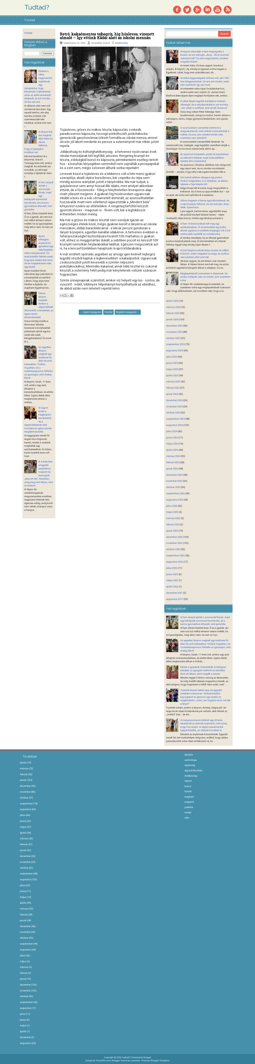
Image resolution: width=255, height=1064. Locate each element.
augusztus (27, 809)
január (24, 780)
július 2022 (171, 568)
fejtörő (188, 781)
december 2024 (174, 400)
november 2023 (174, 481)
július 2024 (171, 431)
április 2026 (172, 300)
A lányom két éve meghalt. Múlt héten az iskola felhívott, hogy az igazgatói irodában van (38, 142)
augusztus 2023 (174, 499)
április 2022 (172, 586)
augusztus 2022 (174, 561)
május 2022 (172, 580)
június (24, 821)
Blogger (147, 1057)
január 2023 (172, 530)
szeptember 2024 (175, 418)
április (24, 762)
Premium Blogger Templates (155, 1060)
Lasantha (135, 1060)
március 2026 (173, 307)
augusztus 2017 (174, 599)
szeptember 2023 (175, 493)
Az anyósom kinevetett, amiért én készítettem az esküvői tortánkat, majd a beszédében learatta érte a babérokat (204, 157)
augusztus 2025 (174, 350)
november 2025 (174, 332)
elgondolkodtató (194, 770)
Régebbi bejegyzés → (127, 312)
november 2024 (174, 406)
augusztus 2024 (174, 425)
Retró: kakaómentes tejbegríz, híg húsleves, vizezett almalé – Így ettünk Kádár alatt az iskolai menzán (107, 36)
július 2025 (171, 356)
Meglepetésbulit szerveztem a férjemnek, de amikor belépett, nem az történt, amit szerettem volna (205, 277)
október (25, 797)
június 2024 (172, 437)
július (24, 815)
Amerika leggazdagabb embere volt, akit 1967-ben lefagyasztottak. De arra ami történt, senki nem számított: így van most (205, 81)
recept (188, 812)
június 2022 (172, 574)
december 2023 (174, 474)
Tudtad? (36, 7)
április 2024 (172, 449)
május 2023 (172, 512)
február (25, 774)
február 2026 (173, 313)
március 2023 (173, 518)
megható (189, 796)
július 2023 (171, 506)
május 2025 (172, 369)
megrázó (189, 802)
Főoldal (29, 20)
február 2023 (173, 524)
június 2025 (172, 363)
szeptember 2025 (175, 344)
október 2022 (173, 549)
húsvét (188, 791)
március (25, 768)
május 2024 (172, 443)
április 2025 (172, 375)
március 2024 (173, 456)
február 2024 (173, 462)
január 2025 (172, 394)
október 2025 (173, 338)
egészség (190, 765)
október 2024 (173, 412)
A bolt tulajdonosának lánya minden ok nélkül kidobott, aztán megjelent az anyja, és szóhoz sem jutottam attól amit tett (204, 254)
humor (188, 786)
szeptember (28, 803)
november (27, 791)
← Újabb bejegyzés (90, 312)
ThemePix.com (103, 1060)
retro (187, 817)
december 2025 (174, 325)
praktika (189, 807)
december (27, 786)
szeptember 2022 (175, 555)
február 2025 (173, 387)
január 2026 (172, 319)
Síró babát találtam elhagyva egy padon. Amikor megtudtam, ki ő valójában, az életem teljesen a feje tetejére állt (204, 181)
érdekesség (121, 43)
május (24, 827)
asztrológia (191, 760)
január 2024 (172, 468)
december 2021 (174, 592)
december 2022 (174, 537)
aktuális (189, 754)
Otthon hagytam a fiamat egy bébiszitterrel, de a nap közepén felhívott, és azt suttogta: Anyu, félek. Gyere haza (204, 204)
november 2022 (174, 543)
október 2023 (173, 487)
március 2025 (173, 381)
